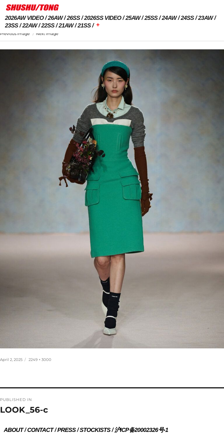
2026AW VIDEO (24, 18)
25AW (132, 18)
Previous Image (15, 33)
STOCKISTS (95, 430)
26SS (73, 18)
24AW (169, 18)
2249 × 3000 (40, 359)
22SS (48, 25)
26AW (55, 18)
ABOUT (13, 430)
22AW (29, 25)
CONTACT (40, 430)
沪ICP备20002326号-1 (141, 430)
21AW (66, 25)
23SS (11, 25)
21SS (84, 25)
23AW (205, 18)
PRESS (66, 430)
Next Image (47, 33)
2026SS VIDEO (102, 18)
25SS (151, 18)
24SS (187, 18)
